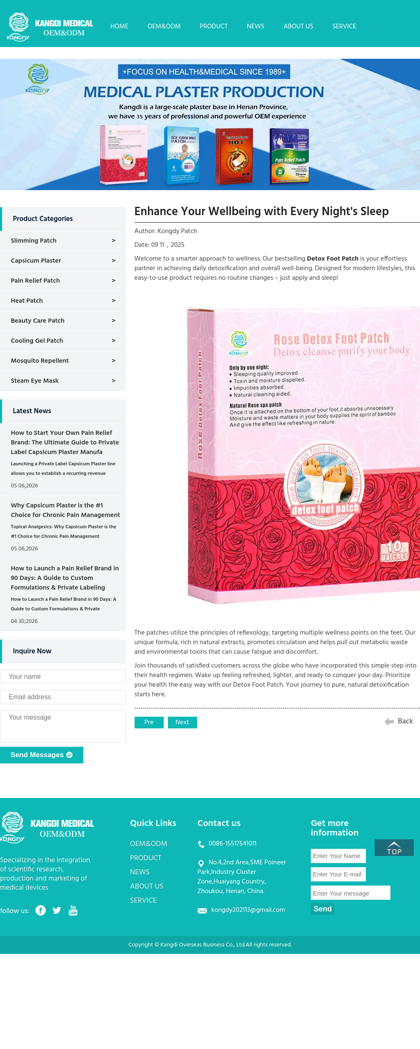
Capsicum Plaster (36, 261)
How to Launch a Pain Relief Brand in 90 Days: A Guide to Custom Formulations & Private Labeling (65, 578)
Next (182, 722)
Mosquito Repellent (40, 361)
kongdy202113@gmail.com (248, 910)
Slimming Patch (34, 241)
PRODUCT (214, 26)
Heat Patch (27, 301)
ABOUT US (298, 26)
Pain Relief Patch (35, 281)
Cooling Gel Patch (37, 341)
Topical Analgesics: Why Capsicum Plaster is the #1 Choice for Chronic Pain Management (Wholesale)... (63, 536)
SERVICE (344, 26)
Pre (148, 722)
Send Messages (41, 755)
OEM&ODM (164, 26)
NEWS (256, 26)
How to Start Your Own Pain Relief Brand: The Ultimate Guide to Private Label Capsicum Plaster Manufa (65, 443)
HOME (119, 26)
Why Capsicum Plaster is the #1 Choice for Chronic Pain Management (65, 510)
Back (405, 721)
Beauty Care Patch (38, 321)
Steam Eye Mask (35, 381)
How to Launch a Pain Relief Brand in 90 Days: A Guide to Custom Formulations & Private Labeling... (63, 609)
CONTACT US (129, 51)
